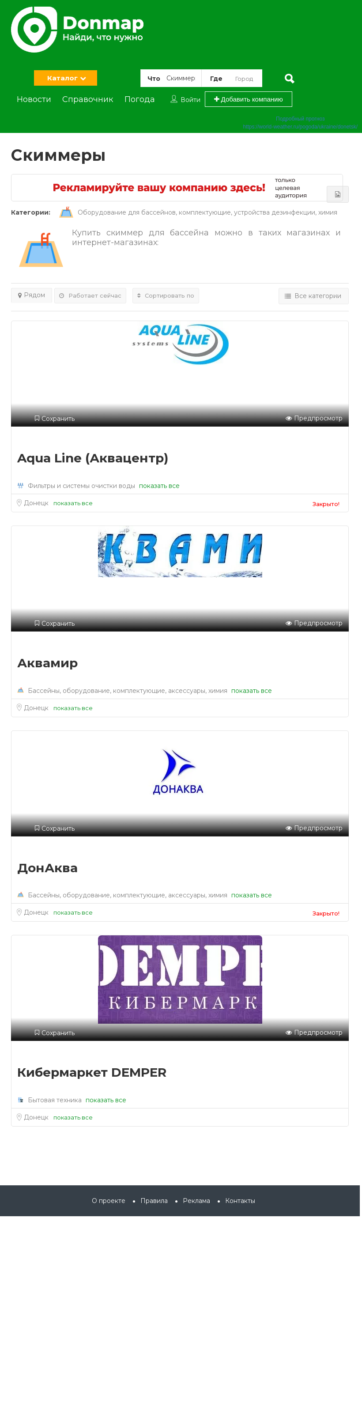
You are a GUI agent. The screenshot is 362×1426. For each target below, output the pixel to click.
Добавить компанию (248, 99)
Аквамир (47, 662)
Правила (154, 1201)
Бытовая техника (54, 1100)
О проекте (108, 1201)
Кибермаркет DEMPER (91, 1072)
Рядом (31, 295)
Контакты (240, 1201)
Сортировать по (165, 295)
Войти (190, 100)
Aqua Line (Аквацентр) (92, 457)
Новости (34, 99)
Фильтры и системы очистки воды (81, 486)
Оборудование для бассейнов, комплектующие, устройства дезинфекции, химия (198, 212)
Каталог (62, 78)
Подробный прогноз (300, 119)
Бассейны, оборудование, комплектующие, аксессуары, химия (127, 691)
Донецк (37, 503)
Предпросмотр (314, 418)
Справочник (87, 99)
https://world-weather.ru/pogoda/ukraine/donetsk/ (300, 127)
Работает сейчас (90, 295)
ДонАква (47, 867)
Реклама (196, 1201)
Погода (139, 99)
